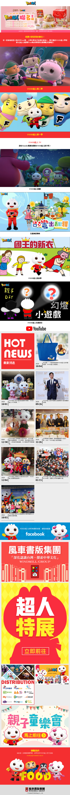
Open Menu (67, 3)
